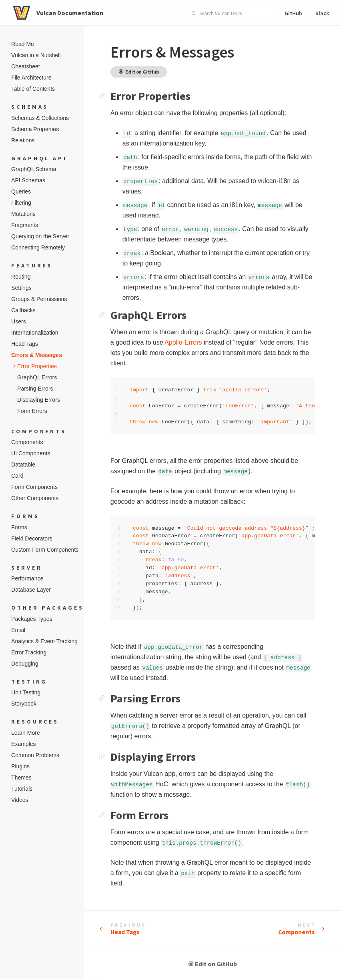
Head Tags (147, 929)
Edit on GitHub (222, 964)
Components (297, 929)
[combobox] (228, 13)
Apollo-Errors (223, 342)
